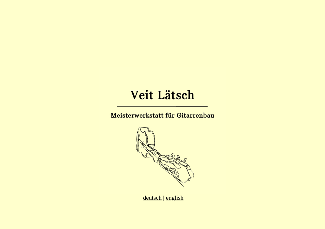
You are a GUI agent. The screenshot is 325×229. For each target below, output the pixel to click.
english (174, 197)
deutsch (152, 197)
